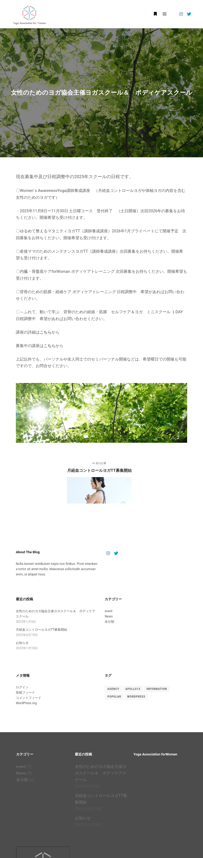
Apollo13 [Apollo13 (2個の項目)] (132, 689)
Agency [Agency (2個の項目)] (113, 689)
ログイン (22, 687)
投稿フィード (25, 692)
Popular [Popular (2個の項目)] (114, 696)
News (109, 616)
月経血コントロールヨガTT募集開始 (41, 629)
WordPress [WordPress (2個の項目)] (136, 696)
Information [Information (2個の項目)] (156, 689)
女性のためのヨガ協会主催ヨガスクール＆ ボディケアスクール (100, 773)
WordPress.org (26, 703)
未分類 (109, 622)
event (108, 611)
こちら (46, 332)
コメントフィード (28, 698)
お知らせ (22, 643)
